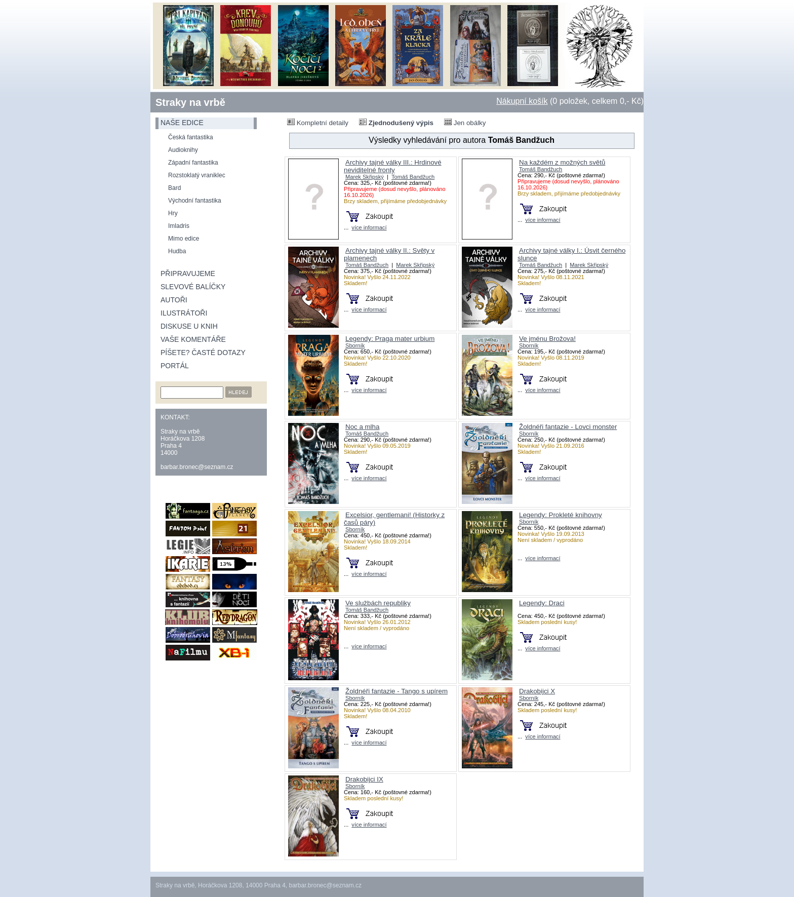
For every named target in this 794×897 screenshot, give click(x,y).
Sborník (355, 345)
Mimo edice (183, 238)
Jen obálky (465, 123)
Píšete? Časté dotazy (203, 352)
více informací (368, 227)
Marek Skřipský (364, 177)
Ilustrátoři (184, 313)
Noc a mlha (362, 427)
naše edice (182, 123)
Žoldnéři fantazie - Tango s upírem (396, 691)
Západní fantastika (193, 162)
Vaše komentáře (193, 339)
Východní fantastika (194, 200)
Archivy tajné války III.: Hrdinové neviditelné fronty (393, 166)
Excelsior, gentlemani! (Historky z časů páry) (394, 518)
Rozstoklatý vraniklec (196, 175)
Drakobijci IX (364, 779)
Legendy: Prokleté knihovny (560, 515)
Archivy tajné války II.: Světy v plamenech (389, 254)
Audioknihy (183, 149)
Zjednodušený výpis (396, 123)
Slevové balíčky (193, 287)
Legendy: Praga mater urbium (389, 338)
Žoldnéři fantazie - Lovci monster (568, 427)
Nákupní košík (521, 101)
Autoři (174, 300)
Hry (173, 213)
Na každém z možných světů (562, 162)
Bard (174, 187)
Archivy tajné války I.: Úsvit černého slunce (571, 254)
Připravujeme (188, 273)
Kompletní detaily (317, 123)
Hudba (177, 251)
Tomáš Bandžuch (412, 177)
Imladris (178, 225)
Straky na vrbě (190, 102)
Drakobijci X (537, 691)
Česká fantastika (190, 137)
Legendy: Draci (542, 603)
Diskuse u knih (189, 326)
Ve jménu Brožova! (547, 338)
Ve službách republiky (378, 603)
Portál (175, 366)
